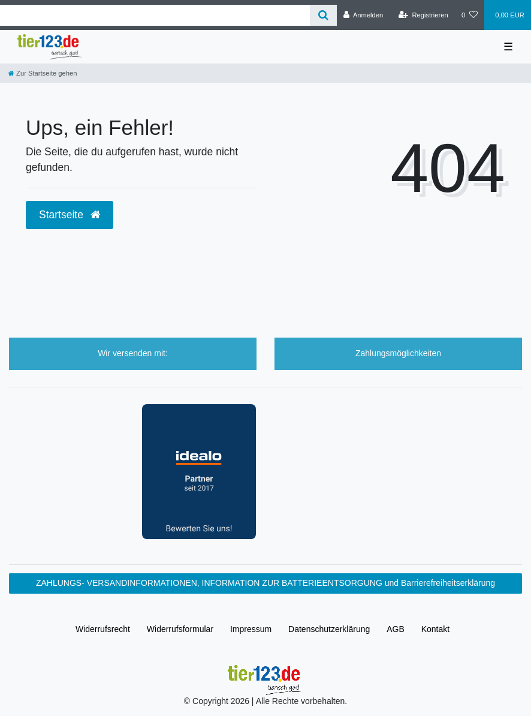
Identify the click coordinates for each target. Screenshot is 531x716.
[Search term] (155, 15)
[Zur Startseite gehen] (42, 73)
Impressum (250, 629)
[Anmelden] (363, 15)
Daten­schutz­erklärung (329, 629)
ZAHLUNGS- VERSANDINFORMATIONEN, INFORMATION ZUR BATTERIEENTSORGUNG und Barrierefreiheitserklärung (265, 583)
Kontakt (435, 629)
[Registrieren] (423, 15)
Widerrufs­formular (180, 629)
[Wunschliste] (469, 15)
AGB (396, 629)
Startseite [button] (69, 215)
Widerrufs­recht (103, 629)
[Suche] (323, 15)
